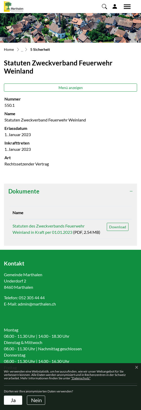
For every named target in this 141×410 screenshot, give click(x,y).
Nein (36, 400)
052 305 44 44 (32, 297)
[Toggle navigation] (125, 6)
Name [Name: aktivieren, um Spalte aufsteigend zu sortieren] (18, 212)
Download (117, 227)
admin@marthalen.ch (37, 303)
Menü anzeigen (70, 87)
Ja (13, 400)
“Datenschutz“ (80, 378)
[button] (104, 6)
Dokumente (23, 191)
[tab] (70, 191)
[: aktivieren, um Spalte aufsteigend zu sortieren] (118, 212)
